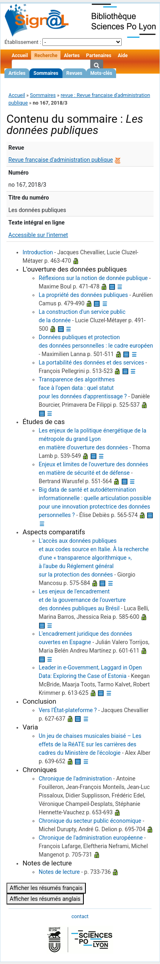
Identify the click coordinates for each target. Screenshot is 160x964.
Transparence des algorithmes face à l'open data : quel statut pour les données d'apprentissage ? (83, 388)
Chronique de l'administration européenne (91, 837)
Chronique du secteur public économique (90, 821)
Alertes (71, 55)
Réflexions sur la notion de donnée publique (93, 278)
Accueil (20, 55)
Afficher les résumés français (46, 888)
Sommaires (45, 73)
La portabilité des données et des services (91, 362)
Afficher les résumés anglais (45, 899)
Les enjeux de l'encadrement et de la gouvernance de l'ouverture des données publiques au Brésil (82, 600)
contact (79, 916)
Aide (122, 55)
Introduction (38, 252)
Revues (74, 73)
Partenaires (99, 55)
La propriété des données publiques (83, 295)
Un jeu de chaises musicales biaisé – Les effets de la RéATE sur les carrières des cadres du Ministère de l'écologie (90, 744)
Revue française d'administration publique (60, 160)
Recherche (45, 55)
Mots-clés (101, 73)
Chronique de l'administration (75, 778)
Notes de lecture (59, 872)
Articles (16, 73)
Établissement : (22, 42)
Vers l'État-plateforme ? (68, 710)
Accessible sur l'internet (38, 235)
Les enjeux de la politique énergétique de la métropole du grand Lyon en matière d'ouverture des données (92, 439)
